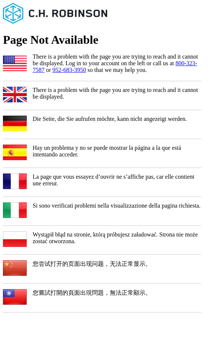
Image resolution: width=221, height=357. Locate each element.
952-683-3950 (69, 70)
